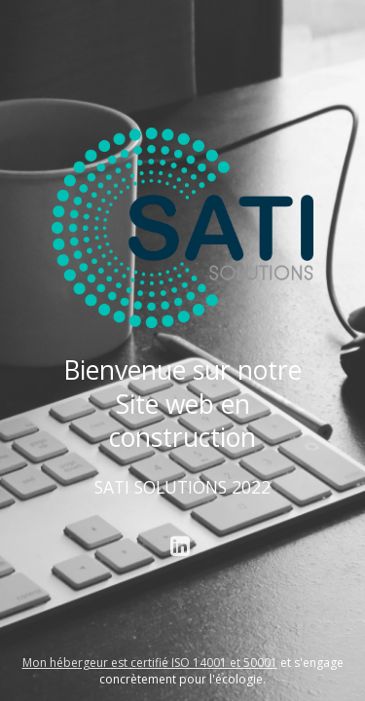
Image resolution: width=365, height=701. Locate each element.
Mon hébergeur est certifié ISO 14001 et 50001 (149, 662)
